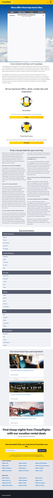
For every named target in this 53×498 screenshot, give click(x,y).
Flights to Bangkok (23, 480)
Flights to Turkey (39, 470)
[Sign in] (47, 3)
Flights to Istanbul (23, 477)
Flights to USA (5, 463)
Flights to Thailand (39, 468)
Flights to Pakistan (23, 463)
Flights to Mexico (22, 468)
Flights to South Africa (7, 470)
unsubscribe (38, 456)
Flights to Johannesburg (7, 485)
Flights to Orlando (23, 485)
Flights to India (5, 465)
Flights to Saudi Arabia (24, 470)
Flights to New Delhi (6, 482)
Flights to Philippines (6, 468)
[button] (12, 12)
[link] (26, 117)
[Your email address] (21, 451)
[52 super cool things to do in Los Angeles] (26, 385)
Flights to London (22, 482)
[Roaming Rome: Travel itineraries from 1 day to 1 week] (26, 409)
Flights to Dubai (38, 477)
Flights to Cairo (38, 480)
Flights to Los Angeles (40, 482)
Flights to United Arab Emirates (42, 465)
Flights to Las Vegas (39, 485)
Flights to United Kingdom (41, 463)
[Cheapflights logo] (6, 2)
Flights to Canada (22, 465)
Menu (50, 2)
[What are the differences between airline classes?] (26, 361)
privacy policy (17, 456)
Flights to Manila (5, 477)
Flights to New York (6, 480)
